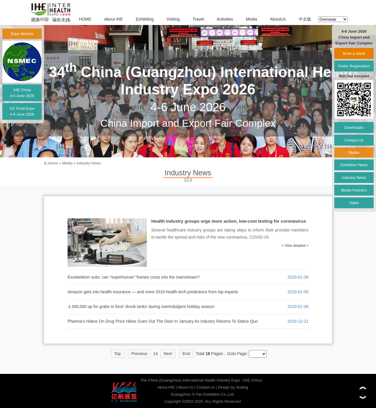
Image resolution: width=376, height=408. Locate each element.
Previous (139, 353)
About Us (185, 387)
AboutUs (278, 19)
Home (53, 163)
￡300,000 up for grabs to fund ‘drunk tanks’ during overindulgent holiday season (141, 306)
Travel (198, 19)
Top (117, 353)
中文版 (305, 19)
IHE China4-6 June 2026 (22, 93)
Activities (225, 19)
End (186, 353)
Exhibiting (145, 19)
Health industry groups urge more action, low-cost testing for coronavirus (228, 221)
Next (168, 353)
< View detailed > (294, 246)
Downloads (354, 127)
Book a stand (354, 53)
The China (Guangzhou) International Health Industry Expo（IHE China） (202, 380)
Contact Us (354, 140)
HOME (85, 19)
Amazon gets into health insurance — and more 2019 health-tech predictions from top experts (153, 291)
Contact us (206, 387)
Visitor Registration (354, 66)
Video (354, 203)
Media (251, 19)
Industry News (89, 163)
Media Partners (354, 190)
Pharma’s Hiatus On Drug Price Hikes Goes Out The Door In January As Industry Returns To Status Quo (163, 321)
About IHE (113, 19)
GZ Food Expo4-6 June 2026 (22, 111)
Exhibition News (354, 165)
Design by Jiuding (233, 387)
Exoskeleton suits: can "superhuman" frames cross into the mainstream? (134, 277)
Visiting (173, 19)
